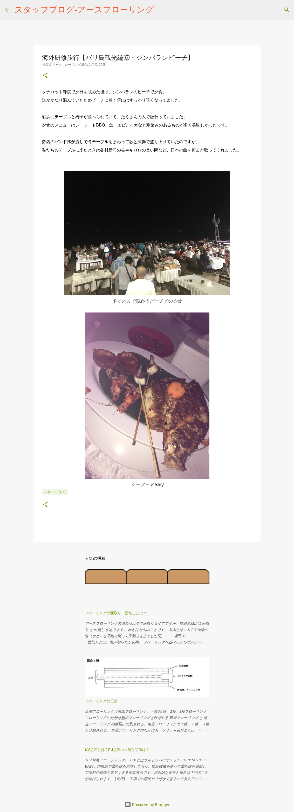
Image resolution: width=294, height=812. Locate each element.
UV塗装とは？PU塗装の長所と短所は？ (117, 750)
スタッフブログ (55, 491)
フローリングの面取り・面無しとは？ (116, 613)
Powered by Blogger (147, 804)
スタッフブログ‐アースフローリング (84, 9)
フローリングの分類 (101, 701)
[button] (45, 75)
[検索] (161, 10)
